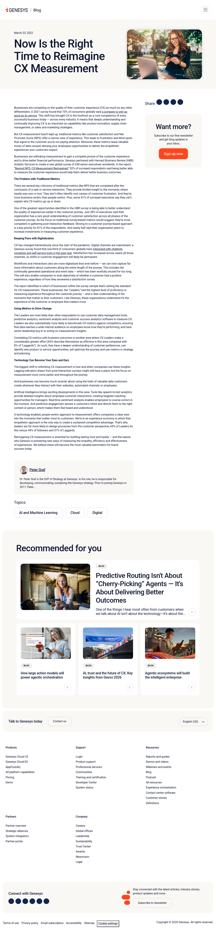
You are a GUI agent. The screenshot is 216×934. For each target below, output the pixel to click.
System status (84, 787)
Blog (148, 772)
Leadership (82, 836)
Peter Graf (37, 470)
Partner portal (14, 841)
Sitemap (89, 923)
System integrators (17, 836)
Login (79, 756)
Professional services (89, 767)
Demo (9, 782)
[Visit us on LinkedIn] (11, 901)
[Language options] (194, 721)
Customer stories (156, 798)
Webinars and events (158, 767)
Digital (97, 513)
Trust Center (83, 846)
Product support (86, 761)
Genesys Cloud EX (17, 761)
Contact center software (160, 792)
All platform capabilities (20, 772)
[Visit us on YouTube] (39, 901)
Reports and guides (158, 756)
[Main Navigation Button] (205, 9)
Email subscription (52, 923)
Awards (80, 851)
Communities (84, 772)
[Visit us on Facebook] (32, 901)
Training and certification (91, 777)
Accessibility (73, 923)
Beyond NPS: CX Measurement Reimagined (41, 168)
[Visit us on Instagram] (18, 901)
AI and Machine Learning (38, 513)
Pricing (10, 777)
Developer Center (86, 782)
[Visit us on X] (25, 901)
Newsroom (82, 856)
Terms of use (11, 923)
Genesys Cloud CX (17, 756)
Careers (80, 825)
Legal (79, 862)
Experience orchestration (161, 787)
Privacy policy (29, 923)
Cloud (74, 513)
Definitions (152, 803)
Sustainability (84, 841)
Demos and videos (157, 761)
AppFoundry (13, 767)
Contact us (59, 721)
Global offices (84, 831)
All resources (154, 782)
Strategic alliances (17, 831)
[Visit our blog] (46, 901)
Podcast (151, 777)
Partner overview (16, 825)
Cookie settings (108, 923)
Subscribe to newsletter (152, 903)
